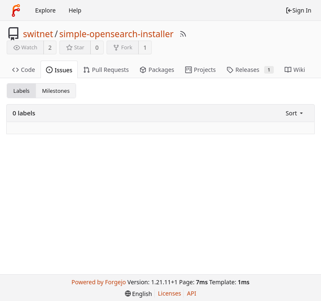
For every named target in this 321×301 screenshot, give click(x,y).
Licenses (169, 293)
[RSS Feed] (183, 34)
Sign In (298, 10)
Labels (21, 90)
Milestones (56, 90)
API (191, 293)
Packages (157, 70)
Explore (45, 10)
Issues (59, 70)
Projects (200, 70)
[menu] (295, 113)
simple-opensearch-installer (116, 34)
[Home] (16, 10)
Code (23, 70)
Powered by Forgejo (98, 282)
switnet (38, 34)
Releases (250, 70)
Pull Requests (106, 70)
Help (75, 10)
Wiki (295, 70)
